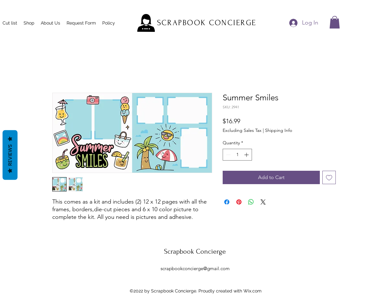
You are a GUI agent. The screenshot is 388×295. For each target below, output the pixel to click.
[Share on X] (263, 202)
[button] (334, 22)
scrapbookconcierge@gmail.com (195, 268)
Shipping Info (278, 130)
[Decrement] (228, 154)
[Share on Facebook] (227, 202)
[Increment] (247, 154)
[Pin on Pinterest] (239, 202)
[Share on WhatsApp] (251, 202)
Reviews (10, 155)
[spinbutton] (237, 154)
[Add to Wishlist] (329, 177)
